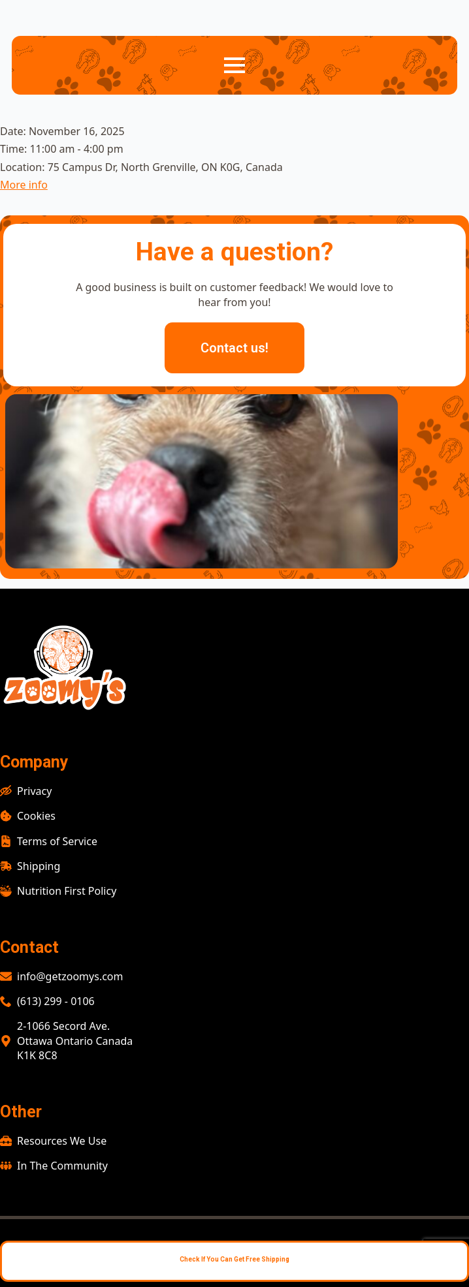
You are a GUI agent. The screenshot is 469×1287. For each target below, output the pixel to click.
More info (24, 185)
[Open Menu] (234, 65)
